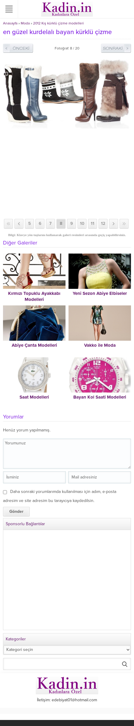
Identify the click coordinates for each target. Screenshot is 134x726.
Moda (25, 23)
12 (103, 223)
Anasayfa (10, 23)
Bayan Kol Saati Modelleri (99, 397)
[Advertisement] (67, 173)
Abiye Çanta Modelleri (34, 345)
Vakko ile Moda (100, 345)
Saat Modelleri (34, 397)
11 (92, 223)
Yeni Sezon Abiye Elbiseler (100, 293)
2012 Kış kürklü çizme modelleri (58, 23)
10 (82, 223)
